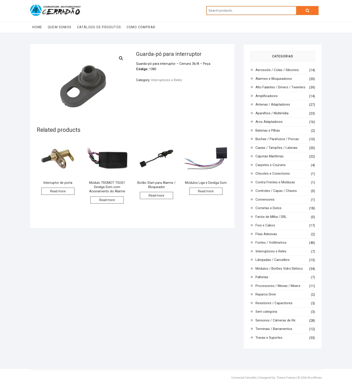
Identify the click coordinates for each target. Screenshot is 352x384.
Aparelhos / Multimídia (271, 113)
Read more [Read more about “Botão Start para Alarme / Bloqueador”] (156, 195)
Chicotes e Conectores (272, 173)
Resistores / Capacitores (274, 303)
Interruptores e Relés (166, 80)
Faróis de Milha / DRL (271, 217)
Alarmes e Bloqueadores (273, 79)
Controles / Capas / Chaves (276, 191)
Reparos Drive (265, 294)
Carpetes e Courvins (270, 165)
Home (37, 27)
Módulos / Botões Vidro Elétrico (279, 269)
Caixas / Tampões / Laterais (276, 148)
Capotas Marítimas (269, 156)
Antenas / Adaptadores (272, 104)
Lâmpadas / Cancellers (272, 260)
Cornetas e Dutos (268, 208)
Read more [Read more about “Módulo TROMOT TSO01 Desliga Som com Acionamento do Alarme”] (107, 200)
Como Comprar (141, 27)
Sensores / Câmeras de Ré (275, 320)
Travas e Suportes (268, 338)
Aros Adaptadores (269, 122)
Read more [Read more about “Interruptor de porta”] (58, 191)
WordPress (315, 377)
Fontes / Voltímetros (270, 243)
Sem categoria (266, 312)
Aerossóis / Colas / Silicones (277, 70)
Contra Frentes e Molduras (275, 182)
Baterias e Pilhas (267, 130)
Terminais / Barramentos (273, 329)
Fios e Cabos (265, 225)
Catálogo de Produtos (99, 27)
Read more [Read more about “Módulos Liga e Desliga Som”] (206, 191)
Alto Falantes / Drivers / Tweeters (280, 87)
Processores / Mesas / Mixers (277, 286)
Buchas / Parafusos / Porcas (277, 139)
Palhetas (261, 277)
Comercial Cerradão (244, 377)
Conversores (265, 199)
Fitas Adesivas (266, 234)
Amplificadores (266, 96)
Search (307, 10)
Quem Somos (60, 27)
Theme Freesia (286, 377)
